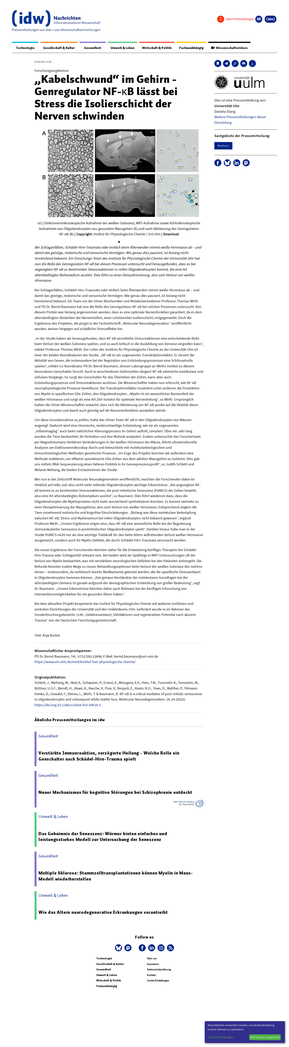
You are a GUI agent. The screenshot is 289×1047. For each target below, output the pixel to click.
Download (171, 234)
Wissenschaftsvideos (229, 48)
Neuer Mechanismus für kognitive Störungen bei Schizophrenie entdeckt (115, 792)
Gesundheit (90, 48)
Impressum (153, 964)
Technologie (24, 48)
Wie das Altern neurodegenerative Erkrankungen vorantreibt (103, 912)
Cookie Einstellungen (158, 980)
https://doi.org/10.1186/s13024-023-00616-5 (68, 705)
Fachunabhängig (190, 48)
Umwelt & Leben (120, 48)
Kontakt (151, 975)
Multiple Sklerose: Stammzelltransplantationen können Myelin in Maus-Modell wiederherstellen (116, 876)
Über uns (152, 958)
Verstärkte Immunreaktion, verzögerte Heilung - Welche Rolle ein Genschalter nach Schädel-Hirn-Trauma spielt (109, 756)
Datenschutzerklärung (159, 969)
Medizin (223, 146)
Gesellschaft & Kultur (58, 48)
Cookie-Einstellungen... (221, 1037)
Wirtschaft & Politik (155, 48)
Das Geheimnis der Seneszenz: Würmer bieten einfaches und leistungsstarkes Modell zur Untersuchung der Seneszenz (103, 836)
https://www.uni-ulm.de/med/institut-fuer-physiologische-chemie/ (85, 662)
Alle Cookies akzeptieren (265, 1037)
